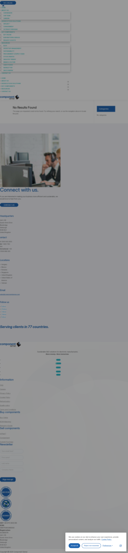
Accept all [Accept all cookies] (74, 545)
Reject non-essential (91, 545)
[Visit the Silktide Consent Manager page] (120, 545)
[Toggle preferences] (108, 545)
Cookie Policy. (106, 539)
